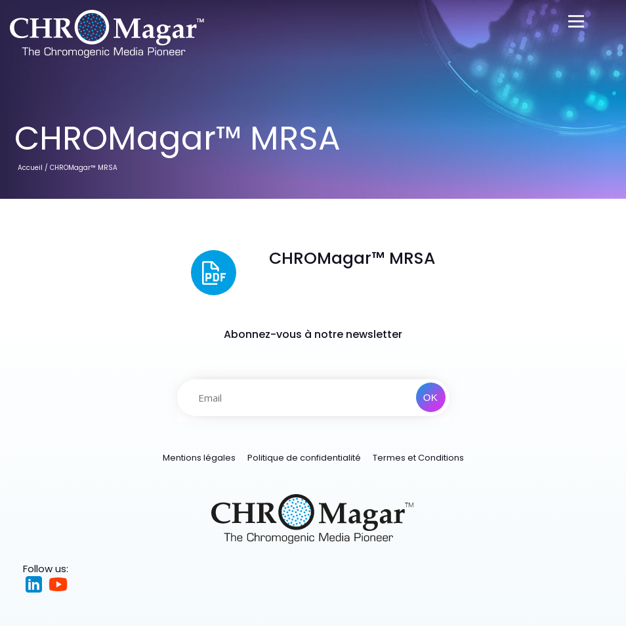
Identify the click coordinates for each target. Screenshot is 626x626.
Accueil (30, 168)
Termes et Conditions (418, 457)
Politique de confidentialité (304, 457)
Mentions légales (199, 457)
